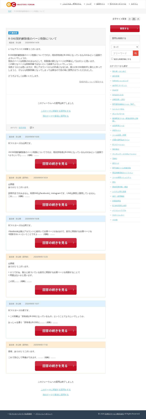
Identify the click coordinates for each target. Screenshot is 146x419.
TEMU (114, 158)
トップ (88, 4)
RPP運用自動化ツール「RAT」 (124, 104)
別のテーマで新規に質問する (56, 116)
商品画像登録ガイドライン (122, 172)
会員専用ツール (118, 125)
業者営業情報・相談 (120, 187)
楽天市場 (22, 127)
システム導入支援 (119, 191)
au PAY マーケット (119, 85)
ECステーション (118, 144)
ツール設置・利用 (119, 135)
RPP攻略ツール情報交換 (121, 168)
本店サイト (116, 130)
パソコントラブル (119, 210)
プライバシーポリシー (43, 414)
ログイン (134, 4)
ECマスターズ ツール (118, 4)
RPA (113, 182)
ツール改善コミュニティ (121, 177)
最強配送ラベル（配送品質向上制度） (125, 119)
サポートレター (118, 215)
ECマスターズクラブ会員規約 (20, 414)
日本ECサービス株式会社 (114, 414)
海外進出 (115, 149)
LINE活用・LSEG (118, 99)
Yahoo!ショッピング (120, 80)
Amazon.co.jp (117, 95)
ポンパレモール (118, 113)
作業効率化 (116, 201)
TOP (10, 11)
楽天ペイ (115, 163)
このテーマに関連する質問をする (56, 111)
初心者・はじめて (119, 71)
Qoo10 (115, 90)
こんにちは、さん (71, 4)
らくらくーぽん (118, 109)
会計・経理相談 (118, 196)
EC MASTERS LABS (119, 205)
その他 (114, 219)
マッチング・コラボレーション (124, 154)
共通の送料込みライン (120, 139)
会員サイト (100, 4)
